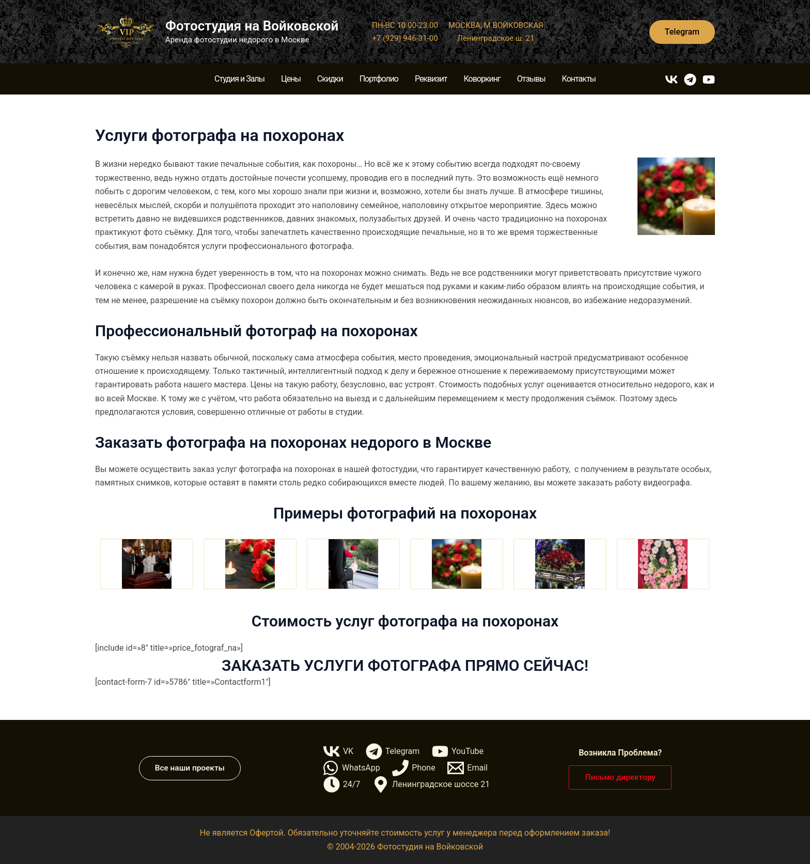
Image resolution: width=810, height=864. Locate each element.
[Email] (468, 768)
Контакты (579, 79)
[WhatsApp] (351, 768)
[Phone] (414, 768)
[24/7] (341, 784)
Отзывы (531, 79)
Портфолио (379, 79)
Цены (291, 79)
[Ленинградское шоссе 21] (431, 784)
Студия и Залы (239, 79)
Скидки (330, 79)
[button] (682, 32)
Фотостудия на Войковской (251, 26)
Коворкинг (481, 79)
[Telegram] (690, 79)
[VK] (671, 79)
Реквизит (431, 79)
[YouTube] (709, 79)
